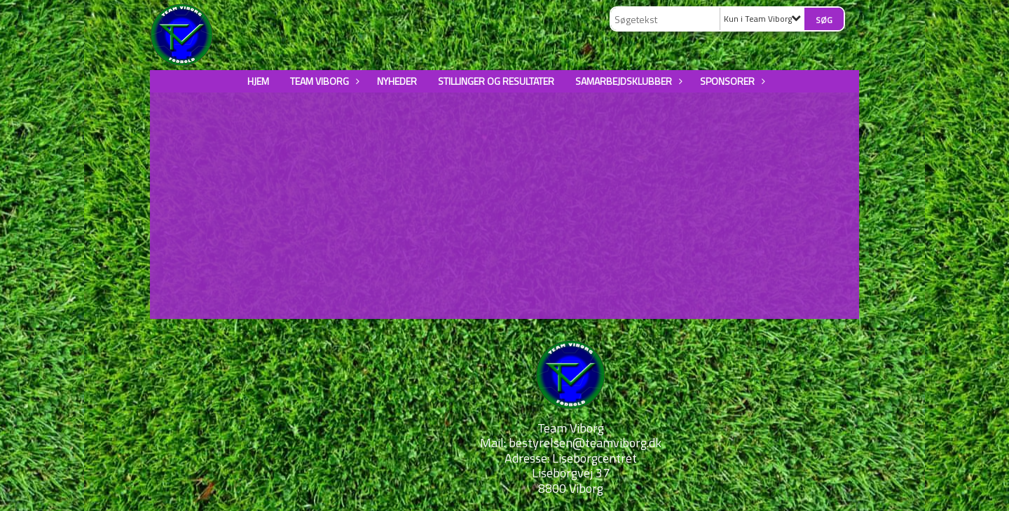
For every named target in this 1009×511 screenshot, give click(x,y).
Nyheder (397, 81)
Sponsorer (731, 81)
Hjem (258, 81)
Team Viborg (323, 81)
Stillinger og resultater (496, 81)
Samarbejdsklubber (627, 81)
